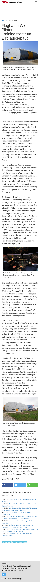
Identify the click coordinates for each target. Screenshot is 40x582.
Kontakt (20, 570)
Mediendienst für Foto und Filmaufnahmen (16, 566)
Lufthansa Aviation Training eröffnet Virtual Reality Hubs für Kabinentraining (20, 530)
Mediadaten (5, 568)
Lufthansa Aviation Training (19, 542)
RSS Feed (5, 564)
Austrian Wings (12, 2)
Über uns (14, 568)
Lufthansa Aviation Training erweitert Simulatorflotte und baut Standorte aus (17, 526)
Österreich (5, 20)
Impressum (22, 568)
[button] (7, 485)
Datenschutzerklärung (9, 570)
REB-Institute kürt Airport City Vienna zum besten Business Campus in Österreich (19, 509)
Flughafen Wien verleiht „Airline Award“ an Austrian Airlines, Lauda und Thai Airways (19, 518)
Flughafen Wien (6, 542)
